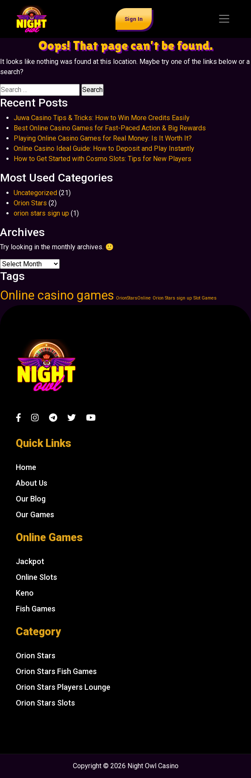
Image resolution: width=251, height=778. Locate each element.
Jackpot (30, 561)
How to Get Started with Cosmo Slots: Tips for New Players (102, 159)
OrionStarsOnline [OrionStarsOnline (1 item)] (133, 298)
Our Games (35, 514)
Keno (25, 592)
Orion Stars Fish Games (56, 671)
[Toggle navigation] (224, 19)
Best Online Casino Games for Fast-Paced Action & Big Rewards (110, 128)
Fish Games (35, 608)
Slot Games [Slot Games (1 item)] (204, 298)
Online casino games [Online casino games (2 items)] (57, 295)
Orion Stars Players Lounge (63, 687)
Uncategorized (35, 193)
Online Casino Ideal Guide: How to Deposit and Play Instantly (104, 148)
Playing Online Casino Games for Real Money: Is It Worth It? (103, 138)
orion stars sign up (41, 213)
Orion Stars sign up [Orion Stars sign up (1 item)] (172, 298)
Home (26, 467)
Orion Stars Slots (45, 702)
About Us (31, 482)
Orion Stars (30, 203)
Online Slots (36, 577)
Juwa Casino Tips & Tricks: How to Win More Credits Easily (102, 118)
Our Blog (31, 498)
